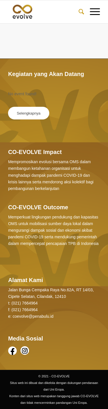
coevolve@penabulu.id (33, 316)
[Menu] (92, 11)
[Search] (78, 11)
